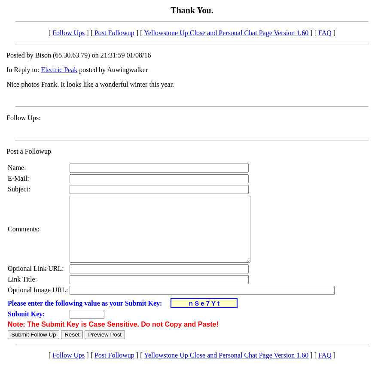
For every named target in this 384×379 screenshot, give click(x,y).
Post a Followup (28, 151)
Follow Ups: (23, 117)
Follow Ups (68, 32)
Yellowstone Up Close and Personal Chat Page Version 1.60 (226, 32)
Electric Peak (59, 69)
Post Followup (114, 32)
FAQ (325, 32)
